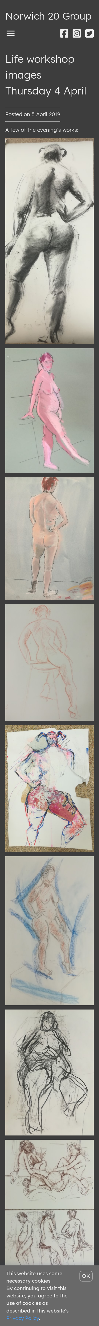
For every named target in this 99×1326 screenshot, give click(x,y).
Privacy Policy (22, 1318)
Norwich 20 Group (48, 16)
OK (86, 1276)
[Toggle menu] (10, 33)
